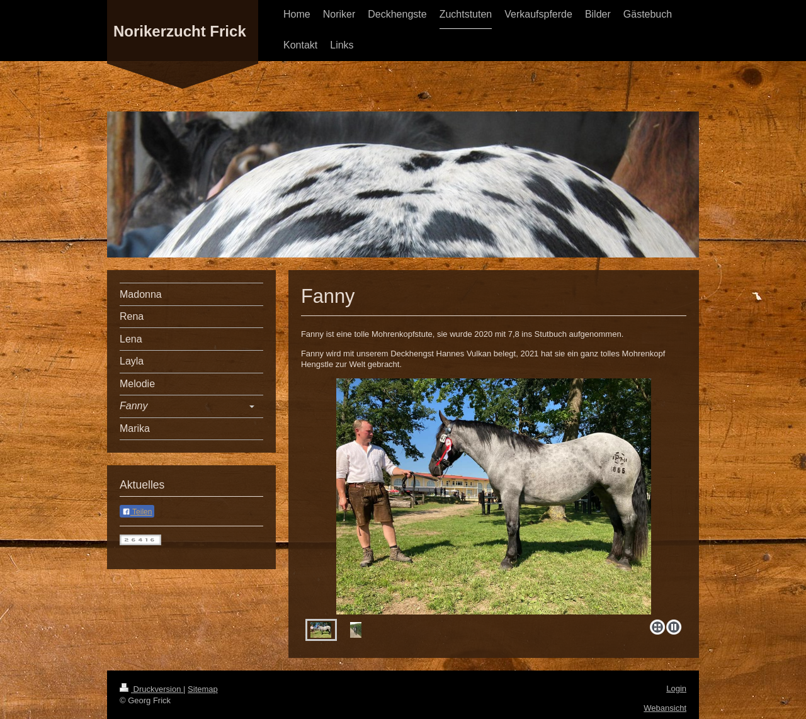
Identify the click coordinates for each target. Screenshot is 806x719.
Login (676, 688)
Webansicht (665, 708)
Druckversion (151, 689)
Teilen (137, 511)
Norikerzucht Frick (179, 31)
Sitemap (203, 689)
